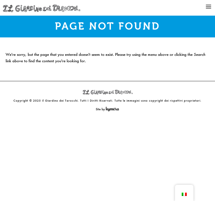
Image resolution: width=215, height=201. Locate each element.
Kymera (113, 109)
